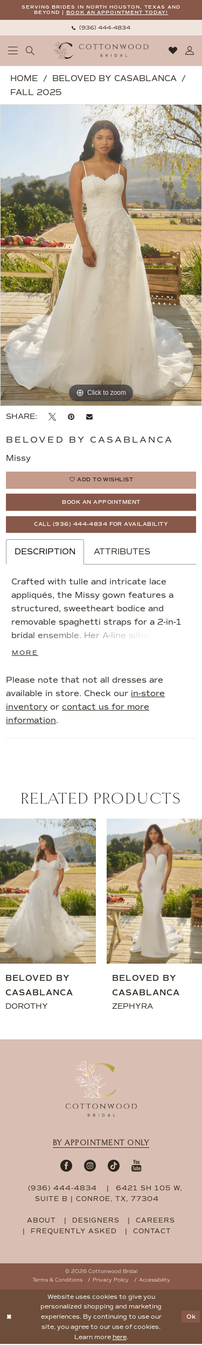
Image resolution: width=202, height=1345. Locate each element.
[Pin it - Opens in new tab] (71, 417)
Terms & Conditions (57, 1281)
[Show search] (30, 51)
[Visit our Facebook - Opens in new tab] (66, 1166)
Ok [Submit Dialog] (191, 1317)
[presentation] (48, 892)
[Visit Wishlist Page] (173, 51)
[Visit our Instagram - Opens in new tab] (89, 1166)
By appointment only (101, 1143)
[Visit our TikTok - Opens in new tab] (113, 1166)
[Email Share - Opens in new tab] (89, 417)
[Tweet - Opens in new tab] (52, 417)
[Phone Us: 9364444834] (101, 27)
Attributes (122, 553)
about (41, 1221)
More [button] (25, 653)
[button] (13, 51)
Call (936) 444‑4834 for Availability (101, 525)
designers (96, 1221)
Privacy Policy (111, 1281)
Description (45, 553)
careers (155, 1221)
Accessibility (154, 1281)
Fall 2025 (35, 92)
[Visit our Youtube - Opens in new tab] (136, 1166)
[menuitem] (101, 27)
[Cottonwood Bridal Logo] (101, 51)
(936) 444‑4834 (64, 1189)
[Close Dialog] (9, 1318)
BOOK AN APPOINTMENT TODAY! (117, 13)
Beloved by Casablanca (114, 78)
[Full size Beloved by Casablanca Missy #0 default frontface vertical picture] (101, 255)
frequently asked (74, 1232)
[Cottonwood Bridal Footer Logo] (101, 1090)
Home (24, 78)
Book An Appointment (101, 503)
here (120, 1338)
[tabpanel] (101, 255)
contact (152, 1232)
